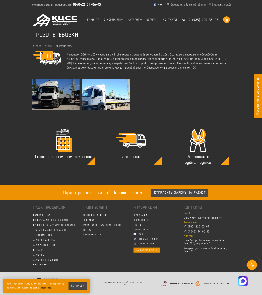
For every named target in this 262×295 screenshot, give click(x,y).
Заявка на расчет (146, 250)
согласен (77, 286)
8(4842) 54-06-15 (87, 5)
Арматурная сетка (44, 240)
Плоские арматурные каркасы (50, 220)
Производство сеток (95, 215)
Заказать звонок (146, 239)
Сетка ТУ (38, 250)
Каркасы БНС (40, 265)
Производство (141, 220)
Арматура (39, 255)
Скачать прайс (145, 244)
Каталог (134, 20)
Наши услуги (95, 208)
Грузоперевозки (92, 235)
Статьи (138, 225)
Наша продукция (49, 208)
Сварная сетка (41, 215)
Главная (93, 20)
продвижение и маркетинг (181, 284)
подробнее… (47, 288)
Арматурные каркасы (45, 260)
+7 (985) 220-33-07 (202, 20)
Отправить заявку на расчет (180, 193)
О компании (113, 20)
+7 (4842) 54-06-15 (196, 231)
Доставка (88, 220)
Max (138, 234)
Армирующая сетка (44, 245)
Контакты (170, 20)
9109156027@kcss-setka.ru (201, 218)
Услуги (152, 20)
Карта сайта (141, 230)
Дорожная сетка (42, 235)
